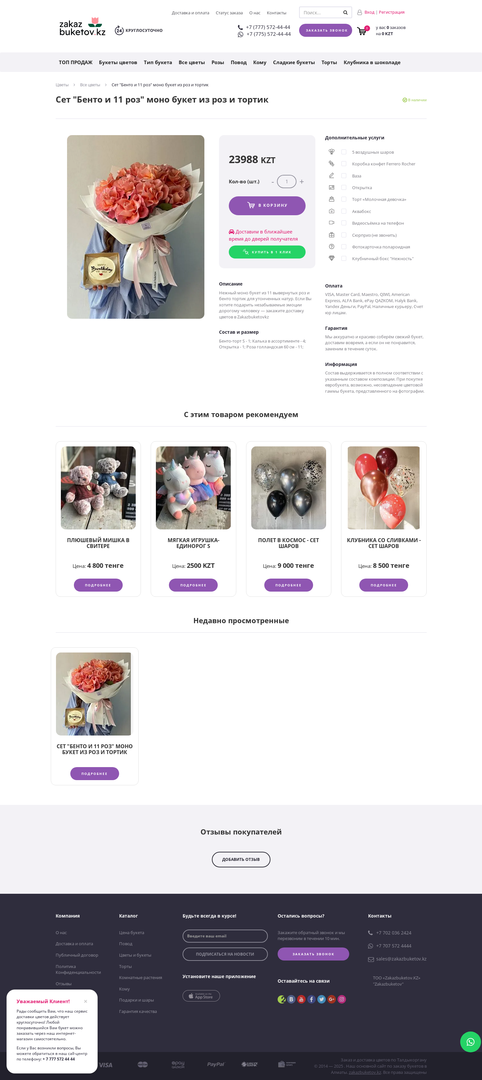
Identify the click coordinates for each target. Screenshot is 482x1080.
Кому (260, 62)
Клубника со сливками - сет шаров (384, 543)
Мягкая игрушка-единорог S (193, 543)
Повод (239, 62)
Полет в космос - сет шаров (288, 543)
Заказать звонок (327, 30)
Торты (329, 62)
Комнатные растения (140, 977)
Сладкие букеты (294, 62)
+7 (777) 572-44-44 (264, 27)
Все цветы (192, 62)
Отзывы (64, 984)
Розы (218, 62)
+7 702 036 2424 (389, 933)
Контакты (276, 13)
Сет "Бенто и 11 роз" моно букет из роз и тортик (95, 749)
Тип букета (158, 62)
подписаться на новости (225, 954)
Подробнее (98, 585)
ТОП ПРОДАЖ (75, 62)
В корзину (273, 205)
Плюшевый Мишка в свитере (98, 543)
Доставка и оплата (190, 13)
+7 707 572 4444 (389, 946)
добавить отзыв (241, 859)
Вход (370, 12)
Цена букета (131, 932)
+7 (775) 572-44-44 (264, 34)
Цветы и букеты (135, 955)
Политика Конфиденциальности (78, 969)
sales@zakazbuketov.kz (397, 959)
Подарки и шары (136, 1000)
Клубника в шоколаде (372, 62)
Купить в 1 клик (272, 252)
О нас (254, 13)
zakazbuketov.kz (365, 1072)
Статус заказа (229, 13)
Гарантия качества (138, 1011)
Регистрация (392, 12)
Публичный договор (77, 955)
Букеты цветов (118, 62)
